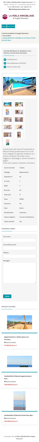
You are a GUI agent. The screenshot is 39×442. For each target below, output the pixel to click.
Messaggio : (6, 261)
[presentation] (19, 289)
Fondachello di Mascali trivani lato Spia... (19, 415)
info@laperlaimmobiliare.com (20, 9)
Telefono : (6, 253)
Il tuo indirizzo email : (10, 245)
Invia (7, 296)
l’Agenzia (4, 26)
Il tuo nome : (7, 237)
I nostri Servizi (11, 26)
